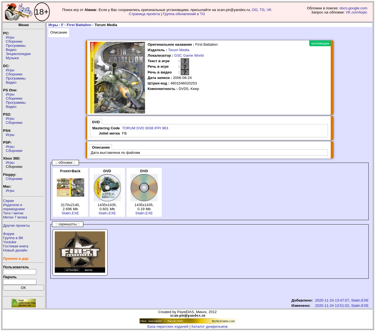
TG (262, 10)
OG (255, 10)
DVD (96, 122)
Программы (16, 45)
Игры (10, 37)
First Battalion (79, 25)
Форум (8, 234)
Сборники (14, 41)
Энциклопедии (18, 54)
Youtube (9, 242)
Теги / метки (13, 213)
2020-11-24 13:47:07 (332, 300)
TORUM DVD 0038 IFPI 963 (145, 128)
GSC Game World (189, 55)
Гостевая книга (15, 246)
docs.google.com (353, 8)
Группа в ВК (13, 238)
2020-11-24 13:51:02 (332, 305)
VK (269, 10)
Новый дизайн (15, 250)
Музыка (12, 58)
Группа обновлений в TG (184, 14)
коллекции (320, 43)
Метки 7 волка (15, 217)
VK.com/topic (356, 12)
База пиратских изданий (167, 326)
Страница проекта (144, 14)
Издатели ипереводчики (14, 207)
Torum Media (178, 50)
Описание (58, 32)
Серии (8, 201)
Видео (11, 50)
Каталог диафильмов (209, 326)
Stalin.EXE (70, 213)
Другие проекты (16, 225)
